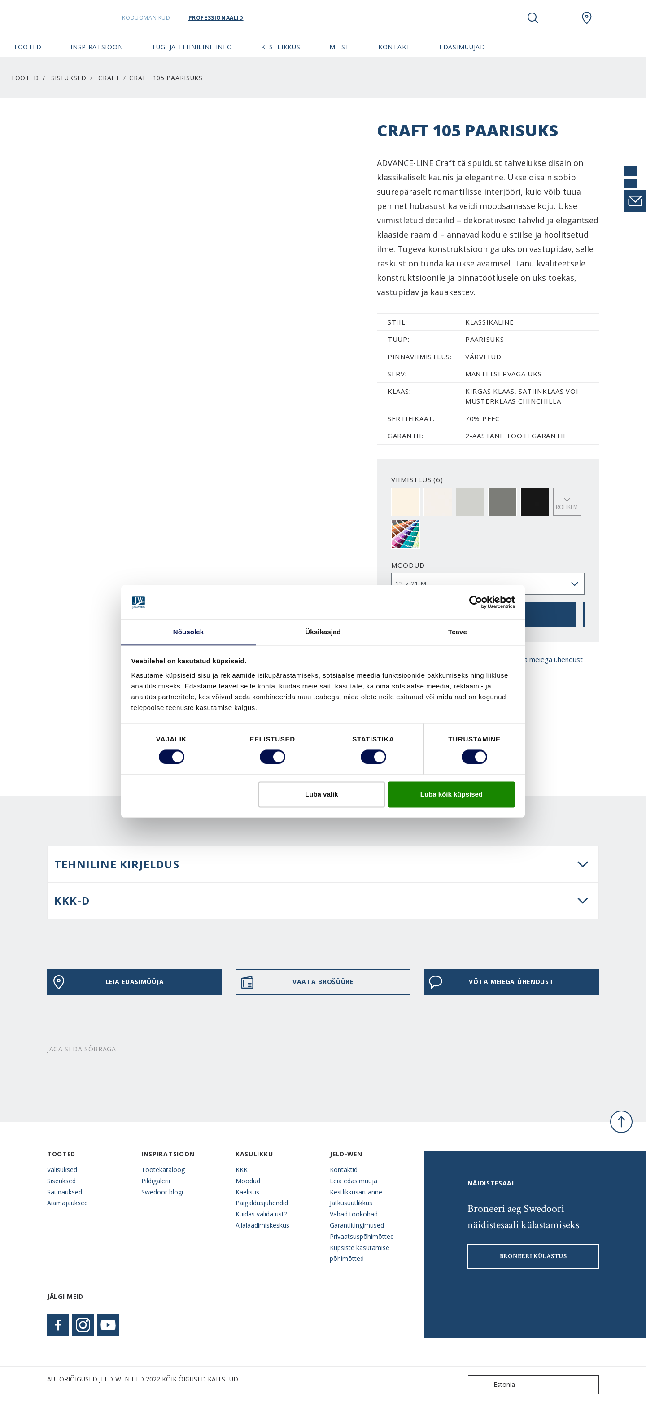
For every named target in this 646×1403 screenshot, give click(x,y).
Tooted (25, 78)
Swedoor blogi (162, 1192)
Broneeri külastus (533, 1256)
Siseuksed (69, 78)
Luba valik (321, 794)
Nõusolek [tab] (188, 632)
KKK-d (72, 900)
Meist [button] (339, 47)
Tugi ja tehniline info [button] (192, 47)
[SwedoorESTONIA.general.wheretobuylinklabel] (586, 18)
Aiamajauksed (67, 1202)
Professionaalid (228, 18)
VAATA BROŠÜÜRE (297, 982)
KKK (242, 1169)
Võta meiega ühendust (539, 660)
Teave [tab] (457, 632)
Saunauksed (64, 1192)
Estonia (493, 1384)
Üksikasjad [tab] (322, 632)
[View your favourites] (559, 18)
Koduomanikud (159, 18)
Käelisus (247, 1192)
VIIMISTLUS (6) (417, 479)
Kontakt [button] (394, 47)
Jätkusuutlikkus (351, 1202)
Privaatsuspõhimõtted (362, 1236)
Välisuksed (62, 1169)
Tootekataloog (163, 1169)
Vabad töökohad (354, 1214)
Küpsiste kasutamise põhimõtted (359, 1253)
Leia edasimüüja (108, 982)
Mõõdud (408, 565)
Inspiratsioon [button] (96, 47)
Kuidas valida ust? (261, 1214)
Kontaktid (344, 1169)
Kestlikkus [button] (281, 47)
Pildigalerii (155, 1180)
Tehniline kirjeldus (116, 864)
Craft (108, 78)
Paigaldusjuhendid (262, 1202)
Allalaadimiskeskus (262, 1225)
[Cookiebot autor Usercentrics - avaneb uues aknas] (475, 602)
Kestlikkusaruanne (356, 1192)
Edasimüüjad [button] (462, 47)
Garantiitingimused (357, 1225)
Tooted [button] (27, 47)
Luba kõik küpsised (451, 794)
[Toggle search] (532, 18)
